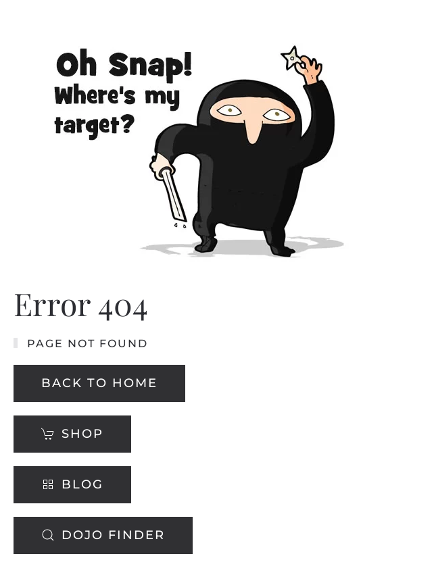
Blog (72, 484)
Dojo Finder (103, 535)
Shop (72, 433)
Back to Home (99, 383)
